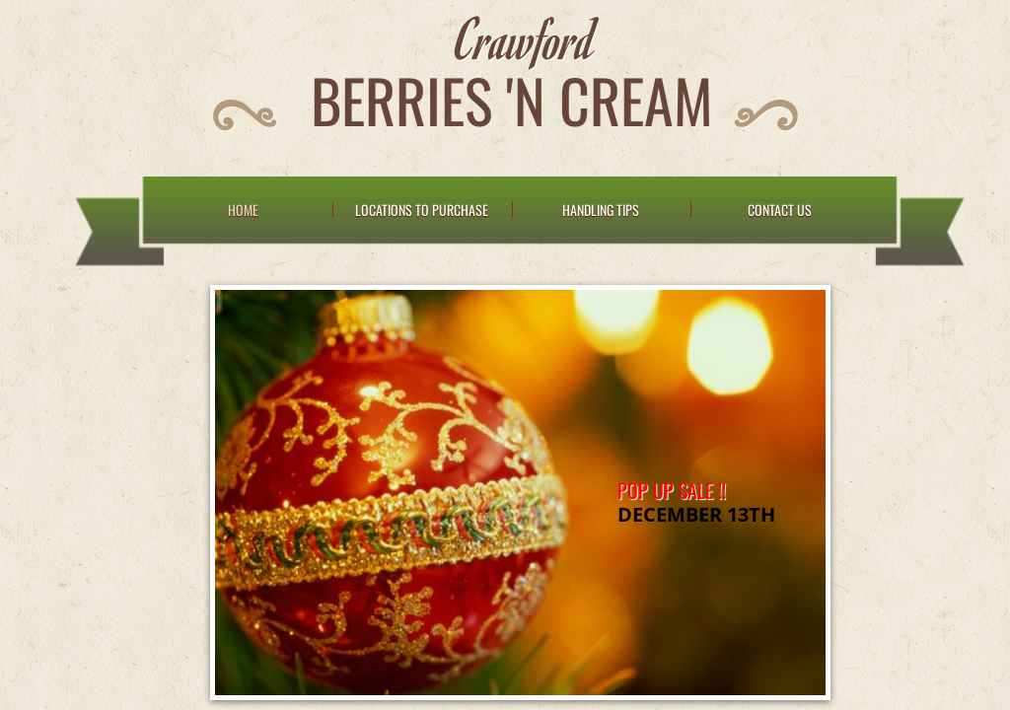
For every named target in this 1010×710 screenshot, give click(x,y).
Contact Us (780, 209)
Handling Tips (600, 209)
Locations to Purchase (421, 209)
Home (243, 209)
